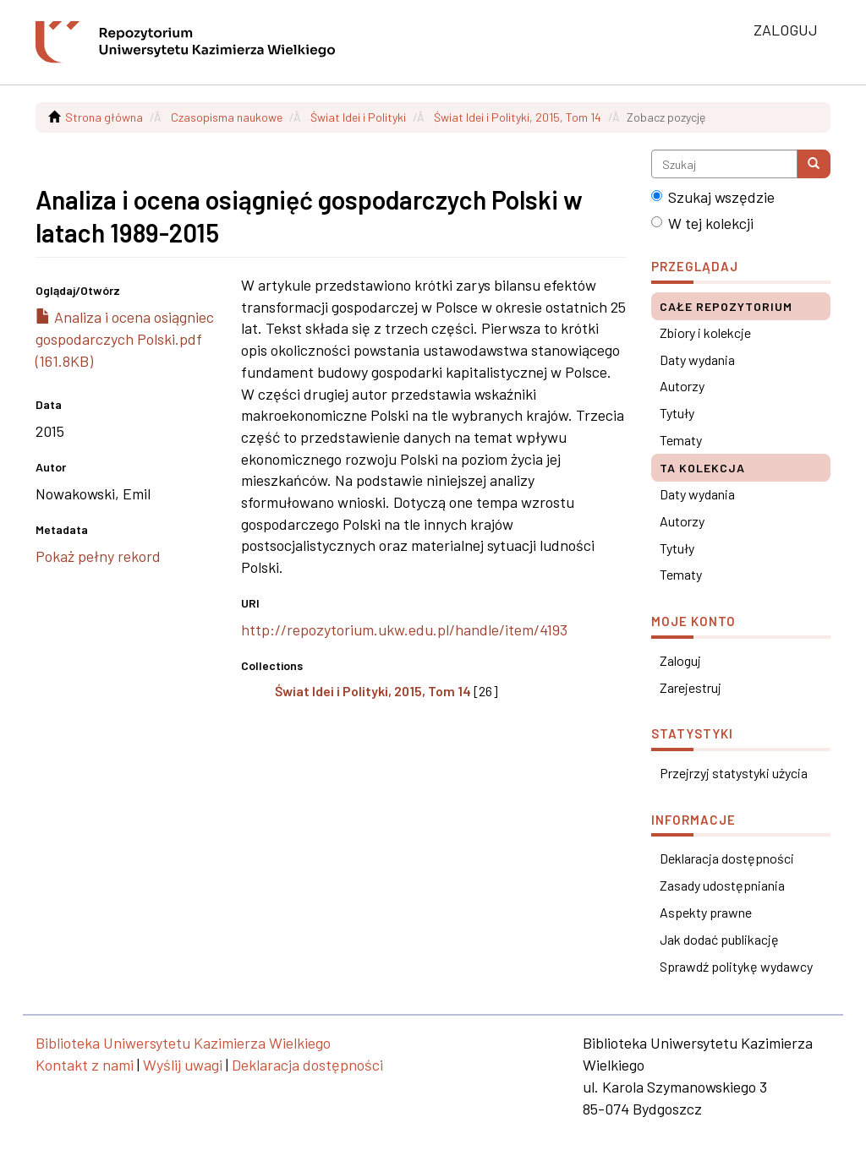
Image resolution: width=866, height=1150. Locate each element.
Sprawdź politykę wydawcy (736, 966)
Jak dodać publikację (719, 939)
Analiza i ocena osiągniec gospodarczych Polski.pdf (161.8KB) (125, 338)
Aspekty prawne (706, 912)
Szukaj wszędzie (713, 197)
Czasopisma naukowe (226, 117)
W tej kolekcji (702, 223)
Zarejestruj (690, 687)
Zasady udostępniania (722, 885)
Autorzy (682, 386)
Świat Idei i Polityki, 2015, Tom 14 (517, 117)
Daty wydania (697, 360)
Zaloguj (680, 660)
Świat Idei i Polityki (358, 117)
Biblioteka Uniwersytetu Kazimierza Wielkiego (183, 1042)
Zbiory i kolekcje (705, 332)
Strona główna (104, 117)
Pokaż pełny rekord (98, 556)
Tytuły (677, 413)
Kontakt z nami (85, 1064)
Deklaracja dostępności (727, 858)
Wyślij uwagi (182, 1064)
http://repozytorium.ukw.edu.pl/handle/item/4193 (404, 629)
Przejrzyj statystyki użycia (734, 773)
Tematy (681, 440)
